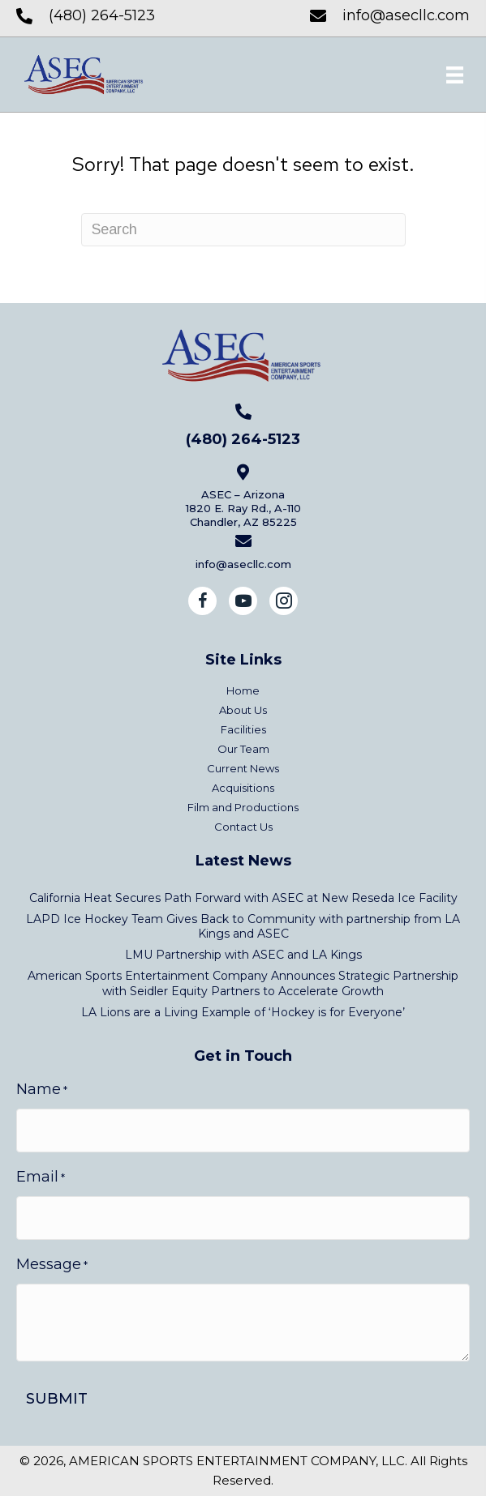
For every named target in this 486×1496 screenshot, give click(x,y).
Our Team (243, 749)
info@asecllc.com (406, 15)
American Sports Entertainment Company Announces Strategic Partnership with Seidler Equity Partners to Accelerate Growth (243, 983)
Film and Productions (243, 807)
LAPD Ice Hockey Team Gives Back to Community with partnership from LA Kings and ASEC (243, 926)
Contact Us (243, 827)
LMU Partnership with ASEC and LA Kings (243, 954)
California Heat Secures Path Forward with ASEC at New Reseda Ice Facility (243, 898)
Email (40, 1177)
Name (41, 1089)
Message (52, 1264)
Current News (243, 768)
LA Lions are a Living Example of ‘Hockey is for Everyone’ (243, 1012)
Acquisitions (243, 788)
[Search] (243, 229)
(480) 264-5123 (102, 15)
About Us (243, 710)
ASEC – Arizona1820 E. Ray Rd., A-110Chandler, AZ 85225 (243, 508)
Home (243, 691)
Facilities (243, 729)
